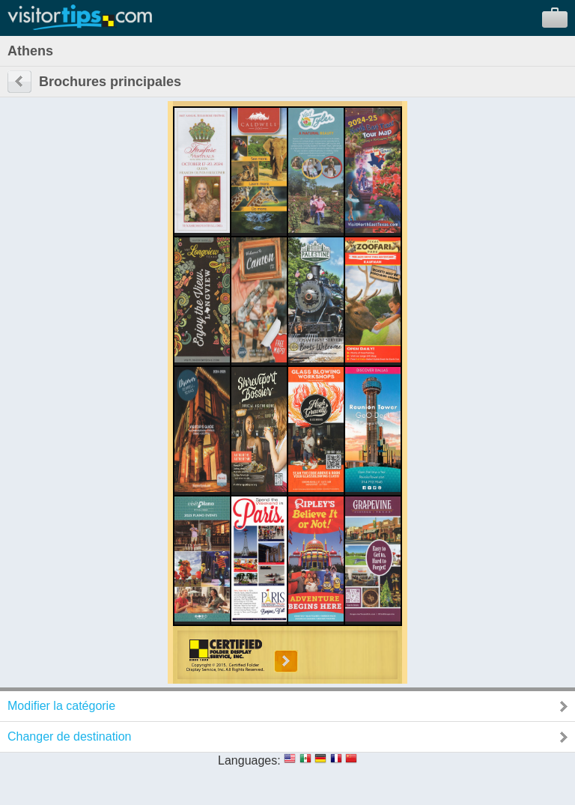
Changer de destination (69, 736)
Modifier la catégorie (61, 705)
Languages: (249, 760)
